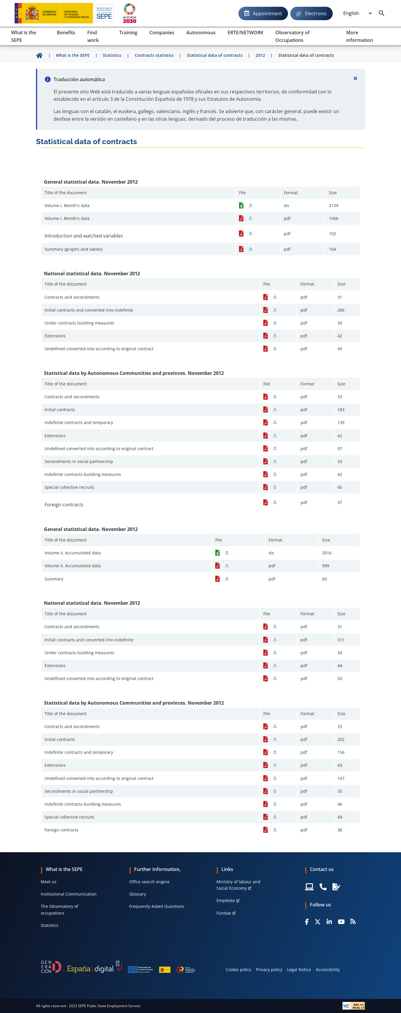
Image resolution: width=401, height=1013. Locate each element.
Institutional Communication (69, 894)
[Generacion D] (118, 966)
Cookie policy (238, 969)
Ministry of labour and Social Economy (238, 885)
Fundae (223, 913)
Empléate (225, 900)
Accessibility (328, 969)
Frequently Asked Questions (156, 906)
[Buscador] (381, 13)
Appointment (267, 13)
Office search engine (149, 881)
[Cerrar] (355, 78)
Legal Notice (299, 969)
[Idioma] (357, 13)
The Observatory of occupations (59, 909)
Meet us (49, 881)
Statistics (49, 925)
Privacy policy (269, 969)
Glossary (137, 894)
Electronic (316, 13)
